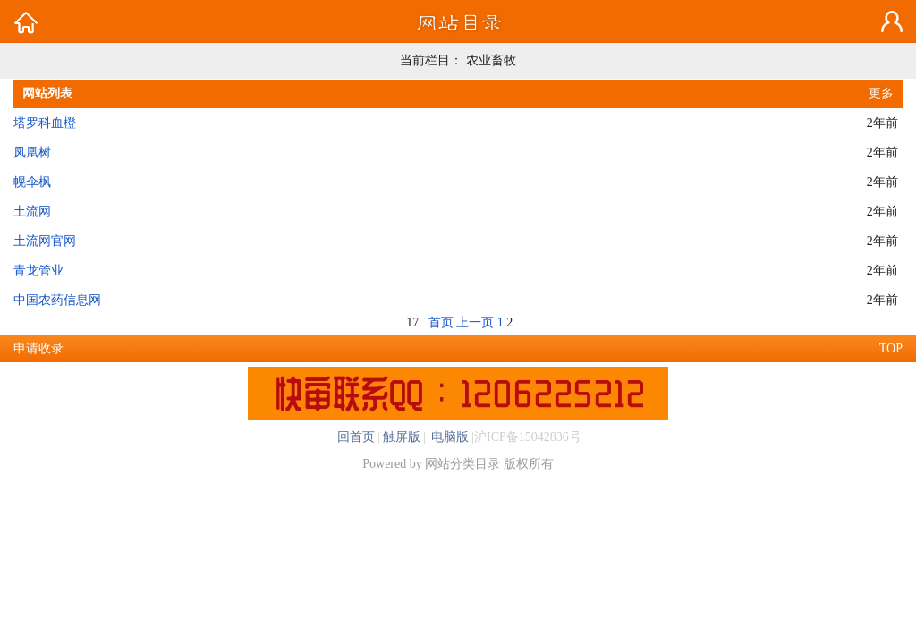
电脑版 (449, 437)
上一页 (475, 322)
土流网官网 (44, 241)
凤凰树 (32, 152)
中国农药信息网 (57, 300)
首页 (441, 322)
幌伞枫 (32, 182)
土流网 (32, 211)
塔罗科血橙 (44, 123)
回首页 (356, 437)
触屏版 (401, 437)
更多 (881, 93)
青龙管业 (38, 270)
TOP (891, 348)
